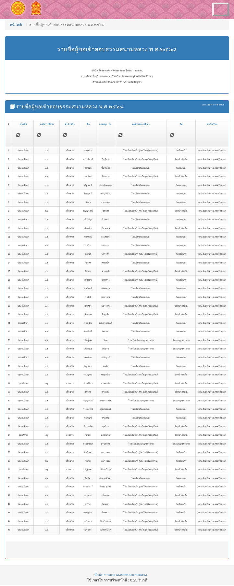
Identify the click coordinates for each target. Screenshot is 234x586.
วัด (181, 124)
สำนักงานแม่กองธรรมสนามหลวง (120, 575)
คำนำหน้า (70, 124)
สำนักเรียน (212, 124)
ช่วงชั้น (23, 124)
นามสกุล (105, 124)
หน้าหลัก (16, 25)
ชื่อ (88, 124)
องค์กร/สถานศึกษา (141, 124)
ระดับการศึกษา (47, 124)
